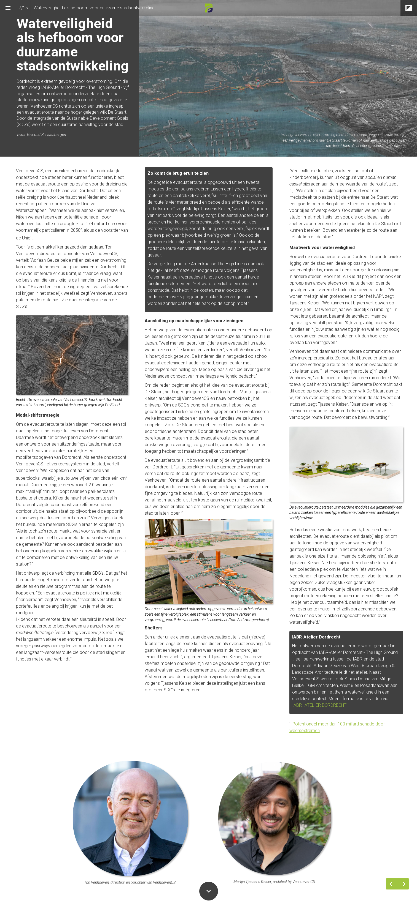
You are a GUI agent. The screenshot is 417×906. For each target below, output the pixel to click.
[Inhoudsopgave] (8, 8)
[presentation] (208, 78)
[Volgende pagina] (403, 883)
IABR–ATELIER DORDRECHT (319, 705)
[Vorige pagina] (391, 883)
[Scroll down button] (208, 891)
